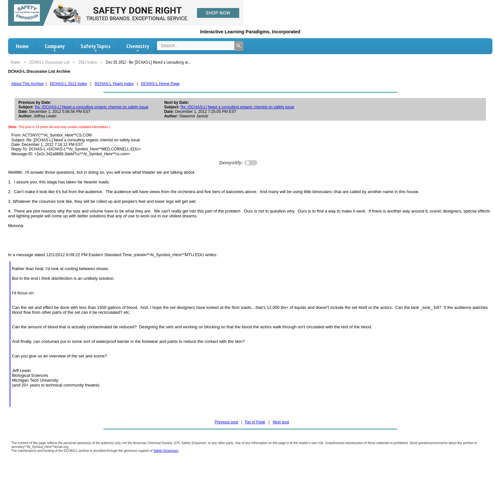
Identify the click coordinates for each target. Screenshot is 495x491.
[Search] (238, 46)
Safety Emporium (165, 451)
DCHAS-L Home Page (160, 84)
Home (22, 46)
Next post (281, 422)
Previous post (226, 422)
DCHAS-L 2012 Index (68, 84)
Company (55, 47)
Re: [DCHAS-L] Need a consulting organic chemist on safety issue (92, 107)
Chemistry (137, 47)
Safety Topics (95, 47)
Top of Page (255, 422)
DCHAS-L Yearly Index (114, 84)
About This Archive (27, 84)
